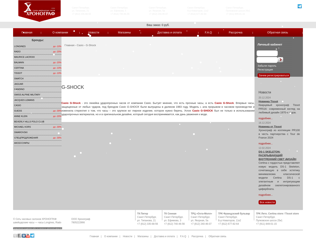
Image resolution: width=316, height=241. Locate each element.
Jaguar (18, 84)
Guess (18, 111)
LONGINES (20, 46)
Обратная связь (277, 32)
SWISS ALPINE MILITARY (27, 94)
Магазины (124, 32)
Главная (27, 32)
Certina (19, 68)
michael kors (22, 127)
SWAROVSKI (20, 132)
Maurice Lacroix (24, 57)
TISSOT (18, 73)
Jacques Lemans (24, 100)
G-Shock (91, 45)
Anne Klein (20, 116)
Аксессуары (21, 143)
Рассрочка (235, 32)
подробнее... (266, 118)
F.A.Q (208, 32)
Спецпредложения (26, 138)
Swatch (18, 78)
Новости (93, 32)
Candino (19, 89)
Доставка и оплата (169, 32)
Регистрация (265, 69)
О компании (60, 32)
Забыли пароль (267, 65)
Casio (17, 105)
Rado (17, 51)
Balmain (19, 62)
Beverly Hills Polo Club (29, 121)
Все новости (267, 202)
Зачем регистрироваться (274, 75)
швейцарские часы (23, 222)
